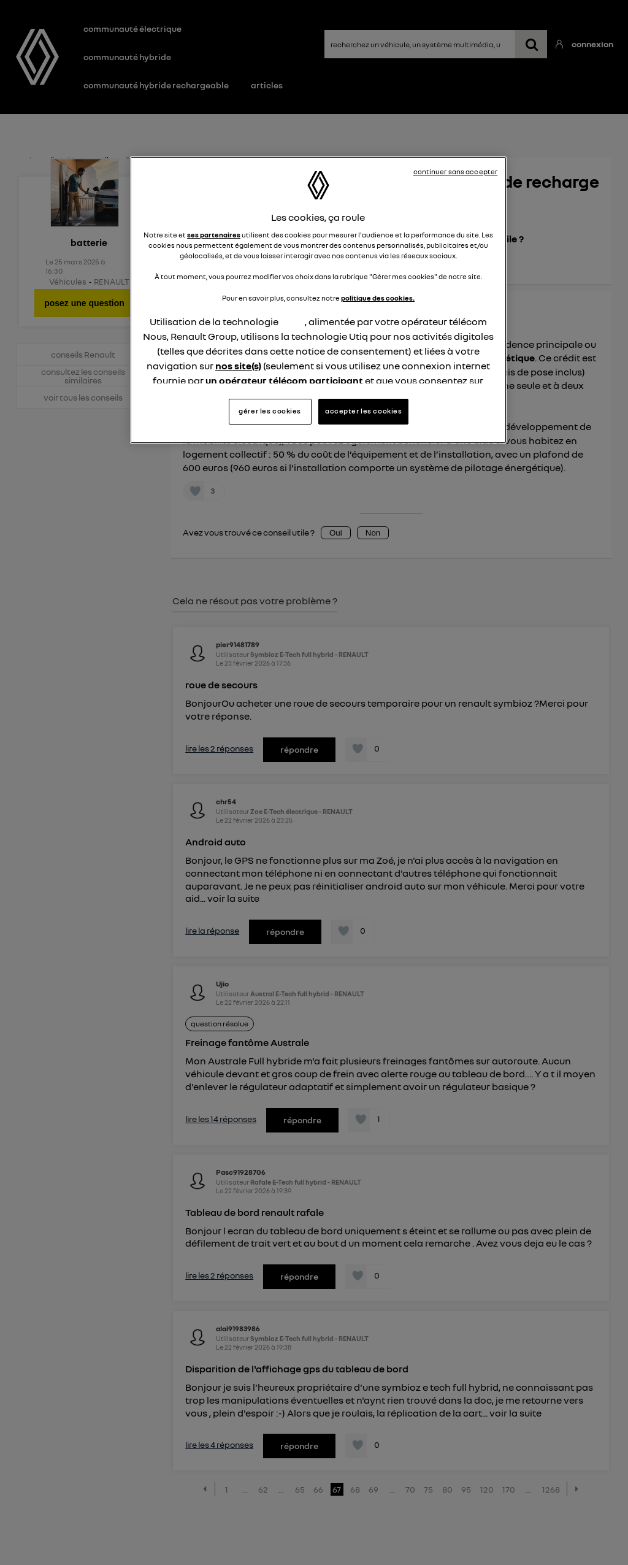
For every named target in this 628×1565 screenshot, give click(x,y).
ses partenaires (213, 235)
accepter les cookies (363, 411)
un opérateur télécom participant (284, 380)
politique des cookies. (378, 298)
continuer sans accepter (455, 171)
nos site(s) (238, 366)
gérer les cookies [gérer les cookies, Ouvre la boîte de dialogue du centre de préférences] (270, 411)
